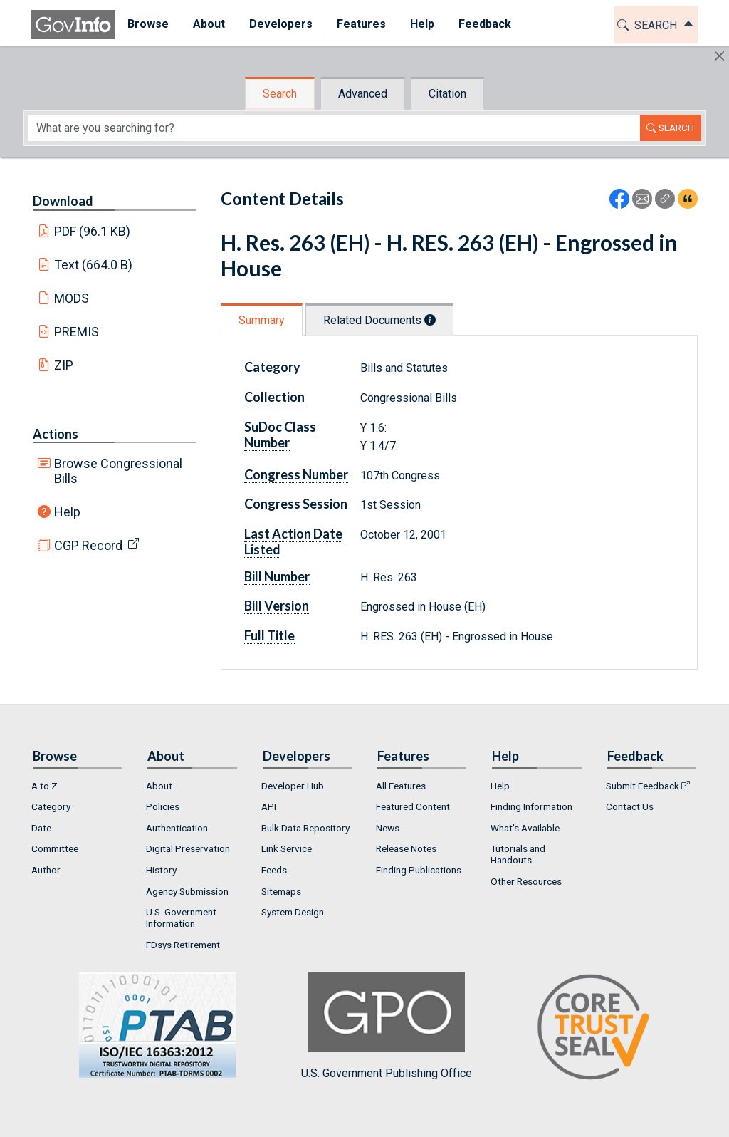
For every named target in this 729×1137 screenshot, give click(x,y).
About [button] (209, 24)
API (268, 806)
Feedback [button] (484, 24)
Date (41, 828)
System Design (292, 912)
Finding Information (531, 806)
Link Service (286, 848)
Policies (162, 806)
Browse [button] (148, 24)
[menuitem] (148, 24)
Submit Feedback (642, 785)
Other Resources (526, 881)
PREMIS (76, 331)
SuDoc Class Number (280, 434)
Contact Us (630, 806)
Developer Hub (292, 785)
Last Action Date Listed (293, 541)
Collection (274, 397)
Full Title (269, 635)
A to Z (44, 785)
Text (93, 264)
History (161, 870)
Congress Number (296, 474)
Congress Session (295, 504)
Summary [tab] (261, 320)
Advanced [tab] (362, 93)
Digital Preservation (188, 848)
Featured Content (413, 806)
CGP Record (88, 545)
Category (272, 367)
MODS (71, 298)
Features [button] (361, 24)
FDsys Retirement (183, 944)
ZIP (63, 365)
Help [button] (422, 24)
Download (63, 201)
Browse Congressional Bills (118, 471)
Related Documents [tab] (379, 320)
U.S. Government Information (181, 917)
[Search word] (334, 128)
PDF (92, 231)
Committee (54, 848)
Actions (55, 434)
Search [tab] (280, 93)
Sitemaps (281, 891)
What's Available (525, 828)
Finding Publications (418, 870)
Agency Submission (187, 891)
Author (46, 870)
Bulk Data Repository (305, 828)
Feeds (274, 870)
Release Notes (406, 848)
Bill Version (276, 605)
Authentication (177, 828)
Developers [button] (281, 24)
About (159, 785)
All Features (401, 785)
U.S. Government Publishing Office (386, 1026)
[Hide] (719, 56)
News (387, 828)
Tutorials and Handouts (518, 854)
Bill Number (277, 576)
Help (67, 511)
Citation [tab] (447, 93)
